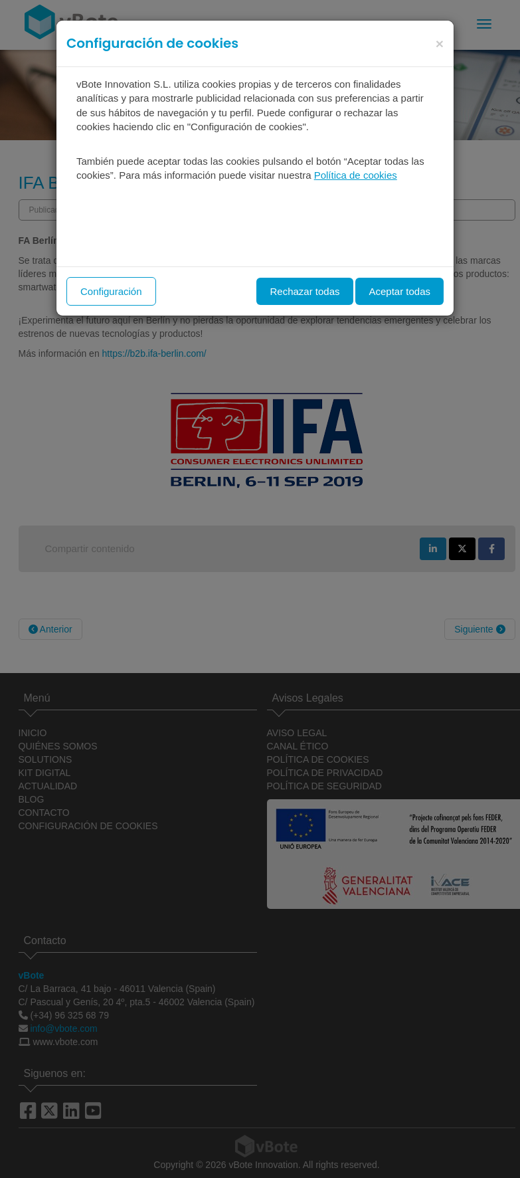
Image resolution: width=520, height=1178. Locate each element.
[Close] (440, 43)
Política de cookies (355, 175)
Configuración (111, 291)
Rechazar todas (304, 291)
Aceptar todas (399, 291)
